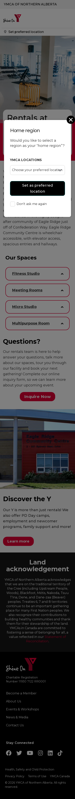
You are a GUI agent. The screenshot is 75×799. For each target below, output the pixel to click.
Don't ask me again (28, 204)
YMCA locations (26, 160)
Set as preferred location (37, 188)
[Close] (71, 120)
